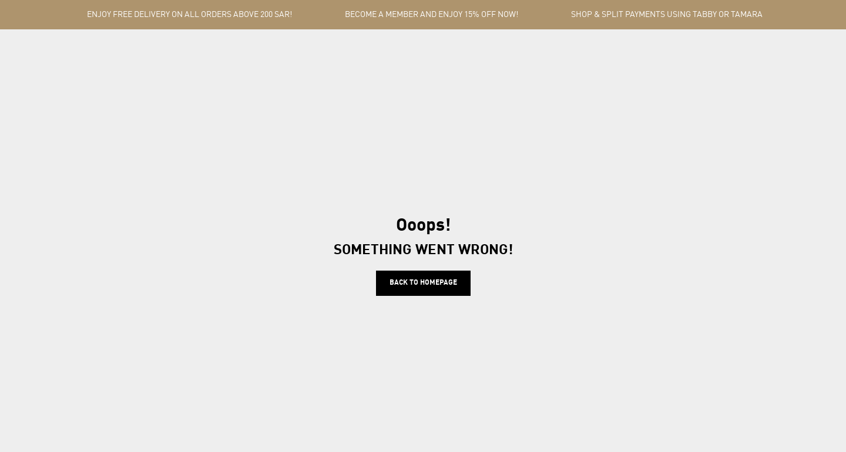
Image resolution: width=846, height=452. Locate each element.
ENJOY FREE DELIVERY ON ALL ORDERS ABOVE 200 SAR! (189, 15)
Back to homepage (423, 282)
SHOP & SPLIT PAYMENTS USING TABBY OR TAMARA (667, 15)
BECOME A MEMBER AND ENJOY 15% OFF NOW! (431, 15)
